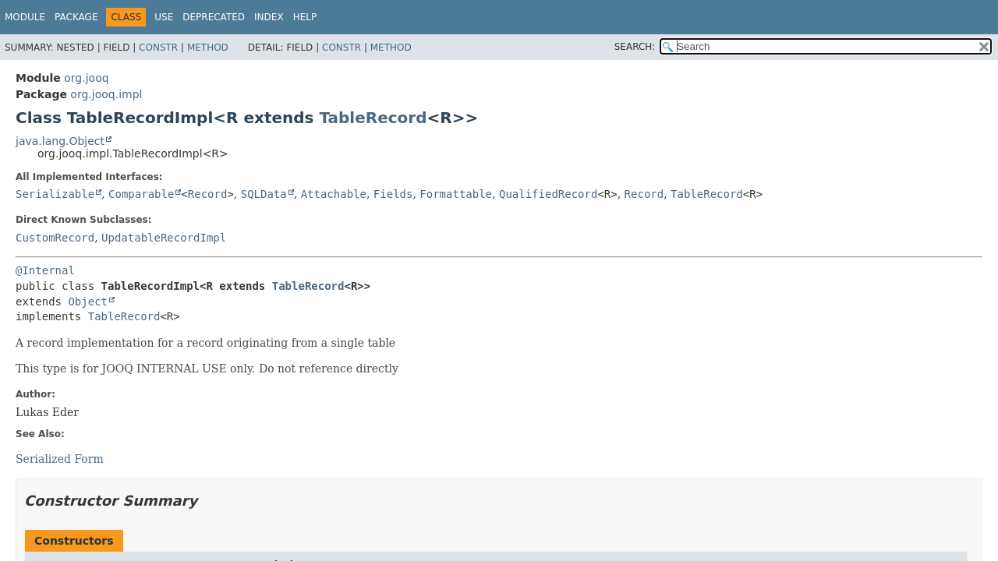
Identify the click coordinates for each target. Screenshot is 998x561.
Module (25, 17)
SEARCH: (635, 46)
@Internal (45, 270)
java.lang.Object (60, 141)
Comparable (141, 194)
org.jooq (86, 78)
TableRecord (372, 117)
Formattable (455, 194)
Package (76, 17)
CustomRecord (55, 237)
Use (163, 17)
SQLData (264, 194)
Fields (393, 194)
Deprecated (213, 17)
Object (88, 301)
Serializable (55, 194)
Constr (158, 47)
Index (269, 17)
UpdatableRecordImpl (163, 237)
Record (208, 194)
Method (207, 47)
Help (305, 17)
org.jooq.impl (106, 94)
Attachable (333, 194)
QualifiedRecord (548, 194)
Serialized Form (60, 459)
